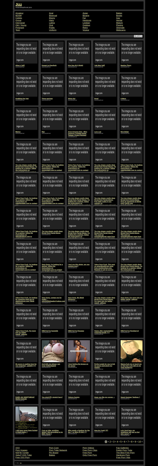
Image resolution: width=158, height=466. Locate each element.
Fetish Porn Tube (124, 450)
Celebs (18, 18)
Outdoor (86, 25)
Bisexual (53, 15)
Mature (119, 23)
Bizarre (86, 15)
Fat (84, 18)
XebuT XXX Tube (23, 455)
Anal (51, 13)
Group (18, 20)
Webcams (121, 30)
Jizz (18, 4)
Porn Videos (88, 448)
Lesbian (86, 23)
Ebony (52, 18)
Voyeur (86, 30)
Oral (51, 25)
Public (52, 27)
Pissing (119, 25)
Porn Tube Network (58, 450)
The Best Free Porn (125, 452)
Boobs (119, 15)
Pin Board (53, 452)
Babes (119, 13)
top (21, 463)
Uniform (52, 30)
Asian (85, 13)
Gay (118, 18)
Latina (52, 23)
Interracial (20, 23)
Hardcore (87, 20)
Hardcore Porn (123, 455)
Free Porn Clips (90, 450)
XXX (17, 448)
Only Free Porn (90, 455)
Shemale (120, 27)
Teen (17, 30)
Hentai (119, 20)
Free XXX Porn (22, 457)
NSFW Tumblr (22, 452)
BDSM (18, 15)
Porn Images (21, 450)
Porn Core (54, 448)
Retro (85, 27)
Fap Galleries (122, 448)
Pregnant (19, 27)
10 (139, 441)
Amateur (19, 13)
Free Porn (87, 452)
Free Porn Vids (123, 457)
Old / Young (20, 25)
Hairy (51, 20)
